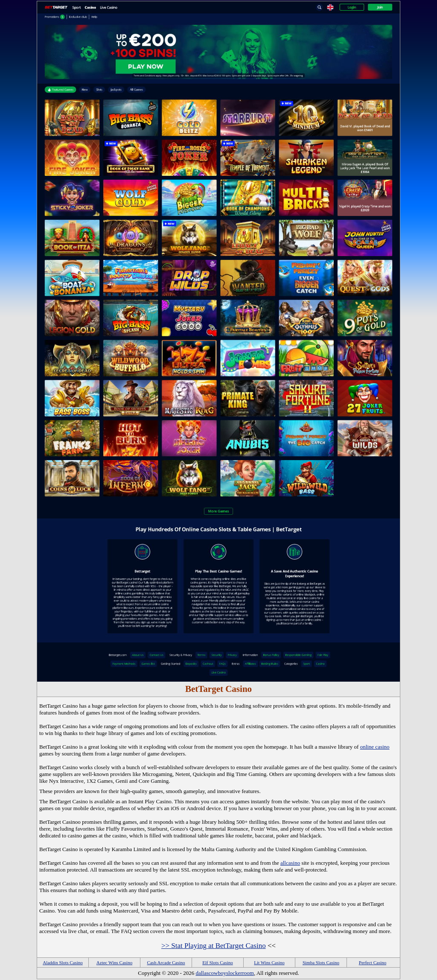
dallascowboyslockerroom (224, 973)
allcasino (290, 863)
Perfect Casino (372, 962)
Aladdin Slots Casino (63, 962)
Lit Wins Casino (269, 962)
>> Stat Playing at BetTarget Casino (213, 946)
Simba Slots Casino (321, 962)
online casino (375, 747)
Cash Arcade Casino (166, 962)
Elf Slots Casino (217, 962)
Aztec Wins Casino (114, 962)
